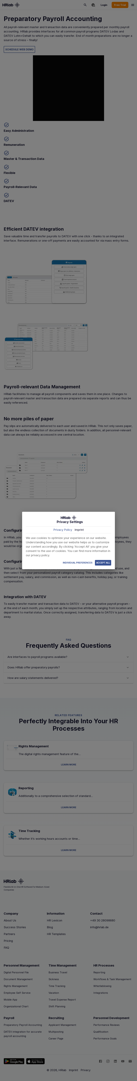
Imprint (79, 530)
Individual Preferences (78, 563)
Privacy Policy (62, 530)
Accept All (103, 563)
